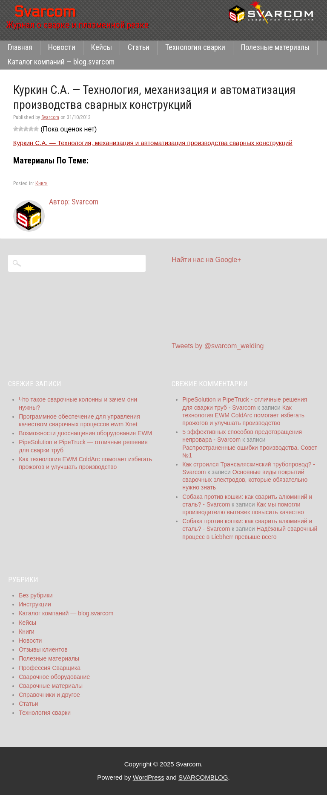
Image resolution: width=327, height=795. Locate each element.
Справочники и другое (49, 694)
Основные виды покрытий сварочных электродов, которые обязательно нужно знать (244, 480)
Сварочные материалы (51, 685)
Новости (61, 47)
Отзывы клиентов (43, 649)
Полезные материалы (275, 47)
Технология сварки (195, 47)
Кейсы (101, 47)
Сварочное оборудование (54, 676)
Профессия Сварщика (49, 667)
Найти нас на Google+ (206, 259)
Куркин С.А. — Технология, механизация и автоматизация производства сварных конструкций (153, 142)
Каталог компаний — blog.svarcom (61, 61)
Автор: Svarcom (73, 201)
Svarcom (50, 117)
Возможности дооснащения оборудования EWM (85, 433)
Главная (20, 47)
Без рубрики (35, 595)
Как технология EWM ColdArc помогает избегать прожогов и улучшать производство (243, 415)
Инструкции (35, 604)
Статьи (138, 47)
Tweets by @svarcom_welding (218, 345)
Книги (41, 183)
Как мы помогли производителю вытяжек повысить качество (243, 508)
